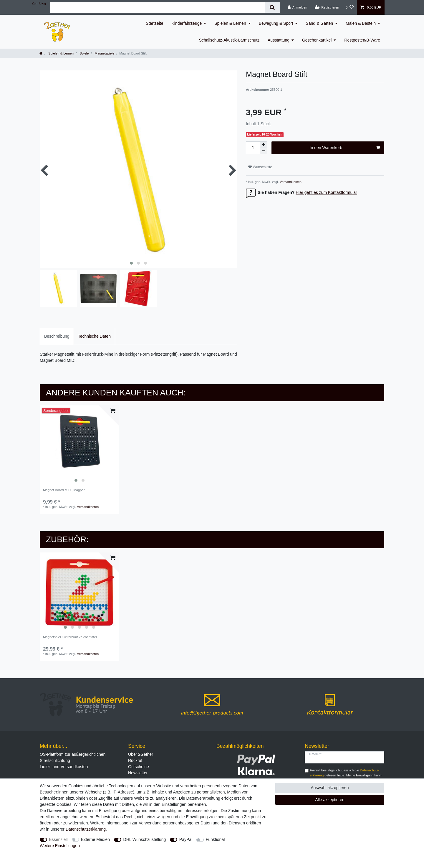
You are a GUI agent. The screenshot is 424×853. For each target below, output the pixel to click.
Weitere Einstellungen (60, 845)
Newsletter (138, 772)
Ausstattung (278, 40)
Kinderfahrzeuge (187, 23)
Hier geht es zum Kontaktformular (326, 192)
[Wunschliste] (349, 7)
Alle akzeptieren (329, 799)
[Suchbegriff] (157, 7)
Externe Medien (95, 839)
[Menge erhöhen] (263, 144)
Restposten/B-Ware (362, 40)
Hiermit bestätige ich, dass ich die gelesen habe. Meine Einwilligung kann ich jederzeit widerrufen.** (346, 775)
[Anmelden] (297, 7)
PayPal (185, 839)
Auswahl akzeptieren (330, 787)
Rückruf (135, 760)
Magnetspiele (104, 53)
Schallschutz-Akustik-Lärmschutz (229, 40)
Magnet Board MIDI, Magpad (64, 490)
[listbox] (79, 445)
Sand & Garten (319, 23)
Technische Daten (94, 336)
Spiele (84, 53)
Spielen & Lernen (230, 23)
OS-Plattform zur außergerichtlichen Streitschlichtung (72, 757)
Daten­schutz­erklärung (86, 829)
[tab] (57, 336)
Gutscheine (138, 766)
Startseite (154, 23)
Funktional (215, 839)
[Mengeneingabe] (253, 147)
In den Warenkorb (345, 148)
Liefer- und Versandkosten (64, 766)
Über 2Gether (140, 754)
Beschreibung (56, 336)
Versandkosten (290, 182)
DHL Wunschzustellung (144, 839)
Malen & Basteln (361, 23)
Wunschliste (260, 167)
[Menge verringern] (263, 151)
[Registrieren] (326, 7)
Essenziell (58, 839)
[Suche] (272, 7)
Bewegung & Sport (276, 23)
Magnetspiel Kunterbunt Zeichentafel (70, 637)
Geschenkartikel (317, 40)
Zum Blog (39, 3)
